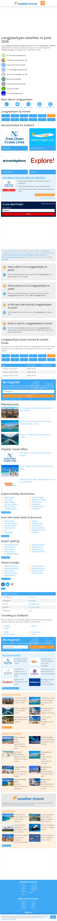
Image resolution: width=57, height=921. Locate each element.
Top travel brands (10, 523)
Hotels (34, 626)
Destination (6, 208)
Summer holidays (10, 509)
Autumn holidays (38, 497)
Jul (5, 119)
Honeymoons (36, 502)
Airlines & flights (10, 525)
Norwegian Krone (34, 604)
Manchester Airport (11, 545)
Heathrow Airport (38, 566)
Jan (5, 115)
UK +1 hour (32, 597)
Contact (24, 886)
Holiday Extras (37, 525)
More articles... (7, 727)
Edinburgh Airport (38, 545)
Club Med (35, 532)
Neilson (34, 521)
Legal (23, 890)
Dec (51, 119)
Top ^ (3, 588)
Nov (42, 119)
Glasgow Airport (37, 549)
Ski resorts (35, 509)
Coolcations (36, 504)
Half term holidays (10, 504)
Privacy (24, 888)
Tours (34, 634)
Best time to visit (6, 107)
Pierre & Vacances (38, 528)
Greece (33, 903)
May (42, 115)
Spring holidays (9, 506)
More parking (6, 557)
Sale (8, 190)
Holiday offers (9, 521)
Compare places (37, 506)
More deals (5, 536)
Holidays (7, 626)
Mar (24, 115)
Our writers (34, 886)
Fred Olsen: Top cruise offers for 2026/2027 (23, 177)
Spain (33, 905)
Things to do (36, 632)
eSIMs (6, 632)
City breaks (8, 500)
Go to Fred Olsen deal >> (44, 195)
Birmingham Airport (11, 554)
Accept (53, 917)
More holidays (6, 512)
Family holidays (9, 502)
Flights (6, 628)
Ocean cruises (9, 634)
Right (30, 610)
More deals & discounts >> (10, 688)
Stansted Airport (10, 547)
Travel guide (39, 107)
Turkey (33, 906)
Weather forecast (28, 107)
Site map (24, 891)
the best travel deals (18, 803)
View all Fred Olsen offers (48, 198)
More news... (6, 846)
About (23, 884)
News (23, 894)
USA (32, 908)
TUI (5, 530)
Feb (15, 115)
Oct (33, 119)
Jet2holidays (8, 532)
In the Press (32, 892)
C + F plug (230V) (34, 607)
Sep (24, 119)
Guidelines (34, 888)
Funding (33, 890)
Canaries (33, 901)
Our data (33, 884)
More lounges (6, 579)
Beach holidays (9, 497)
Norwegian (32, 600)
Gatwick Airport (37, 547)
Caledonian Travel (38, 530)
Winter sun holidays (39, 500)
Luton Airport (9, 551)
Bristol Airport (9, 549)
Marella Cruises (37, 523)
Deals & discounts (50, 107)
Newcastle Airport (38, 551)
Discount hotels (9, 528)
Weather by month (17, 107)
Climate (24, 908)
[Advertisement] (28, 21)
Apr (33, 115)
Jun (51, 115)
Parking (24, 906)
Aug (15, 119)
